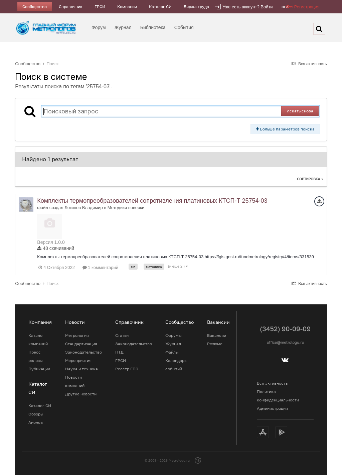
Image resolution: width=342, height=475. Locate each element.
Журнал (123, 27)
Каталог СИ (160, 6)
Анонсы (35, 422)
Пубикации (39, 368)
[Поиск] (319, 29)
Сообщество (34, 6)
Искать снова (300, 110)
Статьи (122, 335)
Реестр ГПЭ (126, 368)
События (184, 27)
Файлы (172, 352)
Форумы (173, 335)
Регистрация (307, 6)
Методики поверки (126, 207)
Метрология (77, 335)
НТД (119, 352)
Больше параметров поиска (285, 128)
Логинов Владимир (83, 207)
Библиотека (153, 27)
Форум (99, 27)
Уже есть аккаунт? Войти (247, 6)
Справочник (70, 6)
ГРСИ (100, 6)
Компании (127, 6)
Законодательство (83, 352)
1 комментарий (100, 267)
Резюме (214, 343)
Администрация (272, 408)
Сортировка (310, 179)
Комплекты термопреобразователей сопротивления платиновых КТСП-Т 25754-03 (152, 200)
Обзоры (35, 413)
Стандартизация (81, 343)
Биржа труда (196, 6)
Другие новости (81, 393)
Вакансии (216, 335)
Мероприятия (78, 360)
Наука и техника (81, 368)
